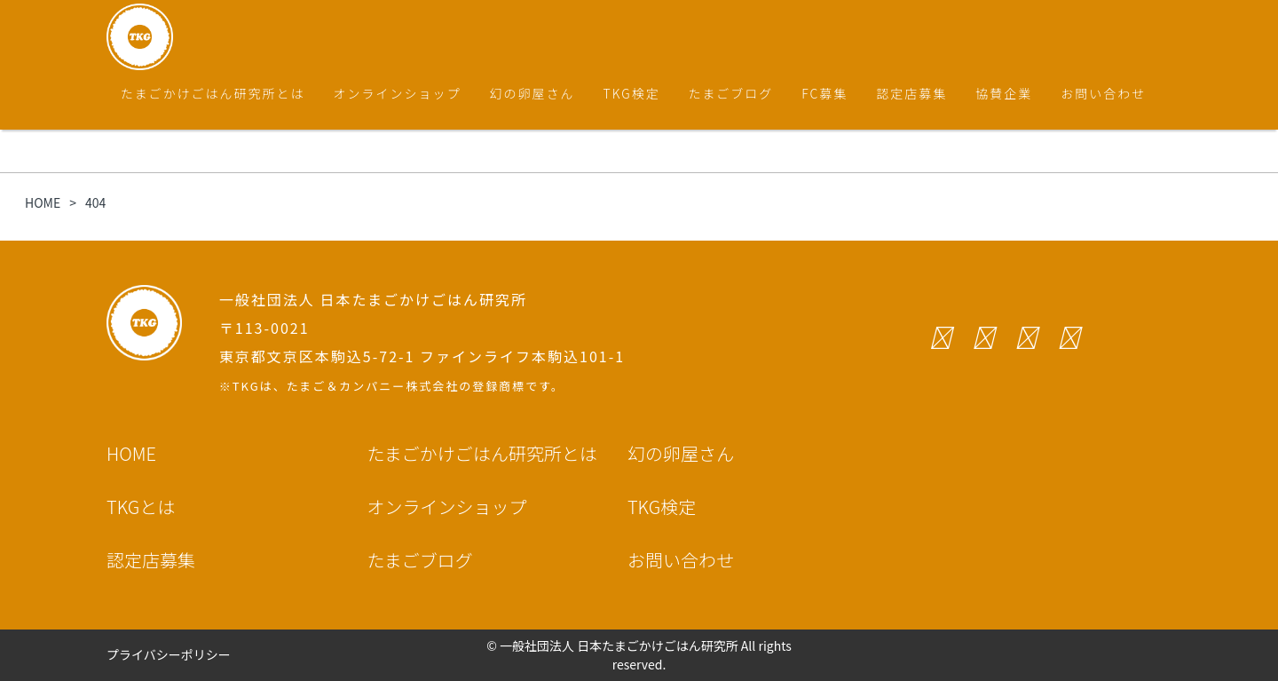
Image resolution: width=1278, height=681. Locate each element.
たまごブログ (731, 93)
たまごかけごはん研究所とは (213, 93)
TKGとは (140, 506)
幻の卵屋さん (532, 93)
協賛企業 (1003, 93)
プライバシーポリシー (168, 654)
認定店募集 (911, 93)
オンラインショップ (398, 93)
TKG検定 (632, 93)
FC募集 (824, 93)
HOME (131, 453)
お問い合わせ (1103, 93)
